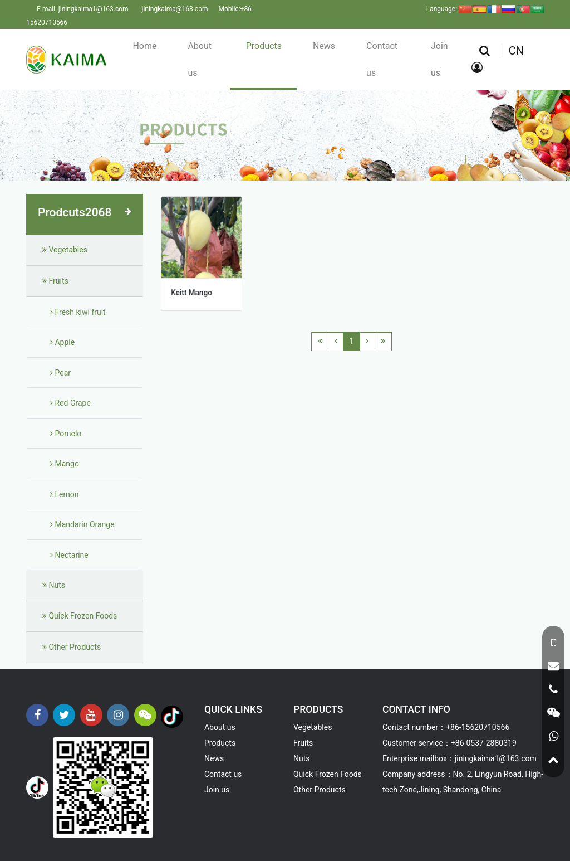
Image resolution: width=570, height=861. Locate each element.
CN (516, 50)
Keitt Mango (192, 290)
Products (264, 46)
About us (200, 59)
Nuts (53, 585)
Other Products (71, 647)
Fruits (55, 280)
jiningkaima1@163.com (93, 9)
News (324, 46)
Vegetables (64, 249)
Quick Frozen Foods (79, 615)
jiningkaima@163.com (175, 9)
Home (144, 46)
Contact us (381, 59)
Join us (439, 59)
